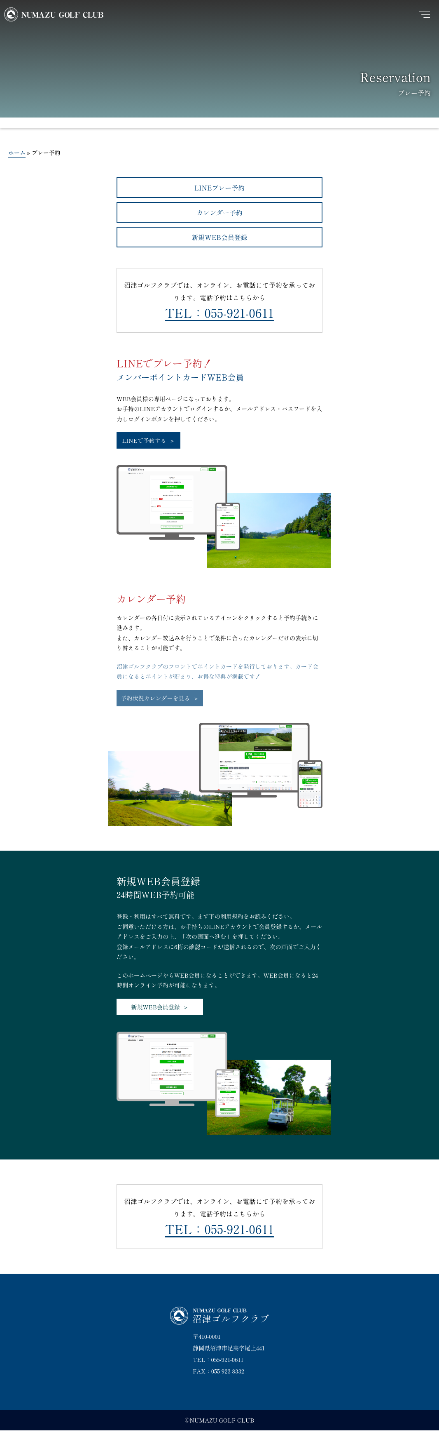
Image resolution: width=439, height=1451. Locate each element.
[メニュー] (424, 14)
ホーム (17, 152)
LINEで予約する (144, 440)
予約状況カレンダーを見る (155, 698)
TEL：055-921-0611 (219, 312)
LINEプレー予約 (219, 188)
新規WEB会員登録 (219, 237)
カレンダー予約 (219, 212)
